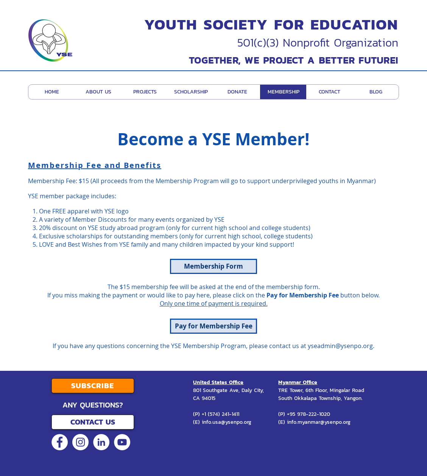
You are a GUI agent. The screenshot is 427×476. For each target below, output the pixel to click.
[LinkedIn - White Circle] (101, 442)
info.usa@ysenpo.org (226, 422)
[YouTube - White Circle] (122, 442)
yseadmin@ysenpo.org (340, 346)
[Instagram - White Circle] (80, 442)
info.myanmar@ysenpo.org (319, 422)
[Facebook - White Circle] (59, 442)
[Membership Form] (213, 266)
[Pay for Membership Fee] (213, 326)
